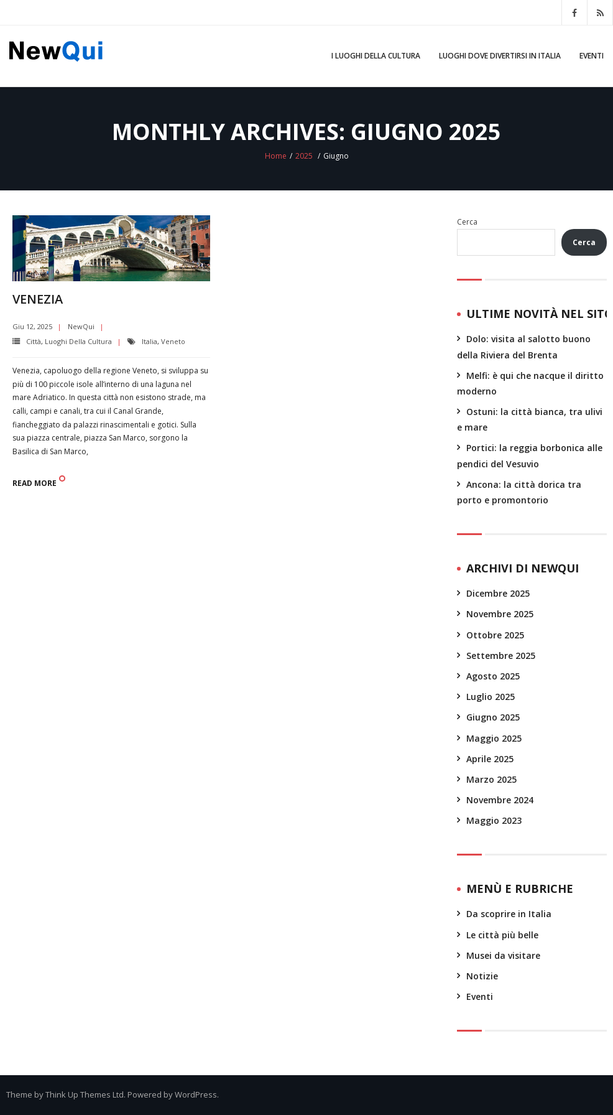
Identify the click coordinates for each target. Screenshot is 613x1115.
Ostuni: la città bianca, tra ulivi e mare (529, 419)
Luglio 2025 (490, 696)
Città (33, 341)
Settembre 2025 (500, 655)
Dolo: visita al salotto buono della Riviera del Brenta (524, 346)
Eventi (591, 55)
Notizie (482, 976)
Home (276, 156)
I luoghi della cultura (375, 55)
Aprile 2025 (490, 759)
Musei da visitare (503, 955)
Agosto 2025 (493, 676)
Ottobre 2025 (495, 635)
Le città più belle (502, 935)
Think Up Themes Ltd (84, 1094)
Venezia (37, 299)
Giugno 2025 (493, 717)
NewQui (81, 326)
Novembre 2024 (499, 800)
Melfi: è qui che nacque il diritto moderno (530, 383)
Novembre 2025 (499, 614)
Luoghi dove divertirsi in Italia (500, 55)
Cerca (467, 222)
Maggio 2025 (494, 738)
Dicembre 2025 (498, 593)
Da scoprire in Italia (508, 914)
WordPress (196, 1094)
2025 (304, 156)
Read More (34, 483)
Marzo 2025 (491, 779)
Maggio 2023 (494, 820)
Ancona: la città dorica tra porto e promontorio (519, 492)
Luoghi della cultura (78, 341)
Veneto (173, 341)
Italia (149, 341)
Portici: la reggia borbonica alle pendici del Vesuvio (529, 455)
